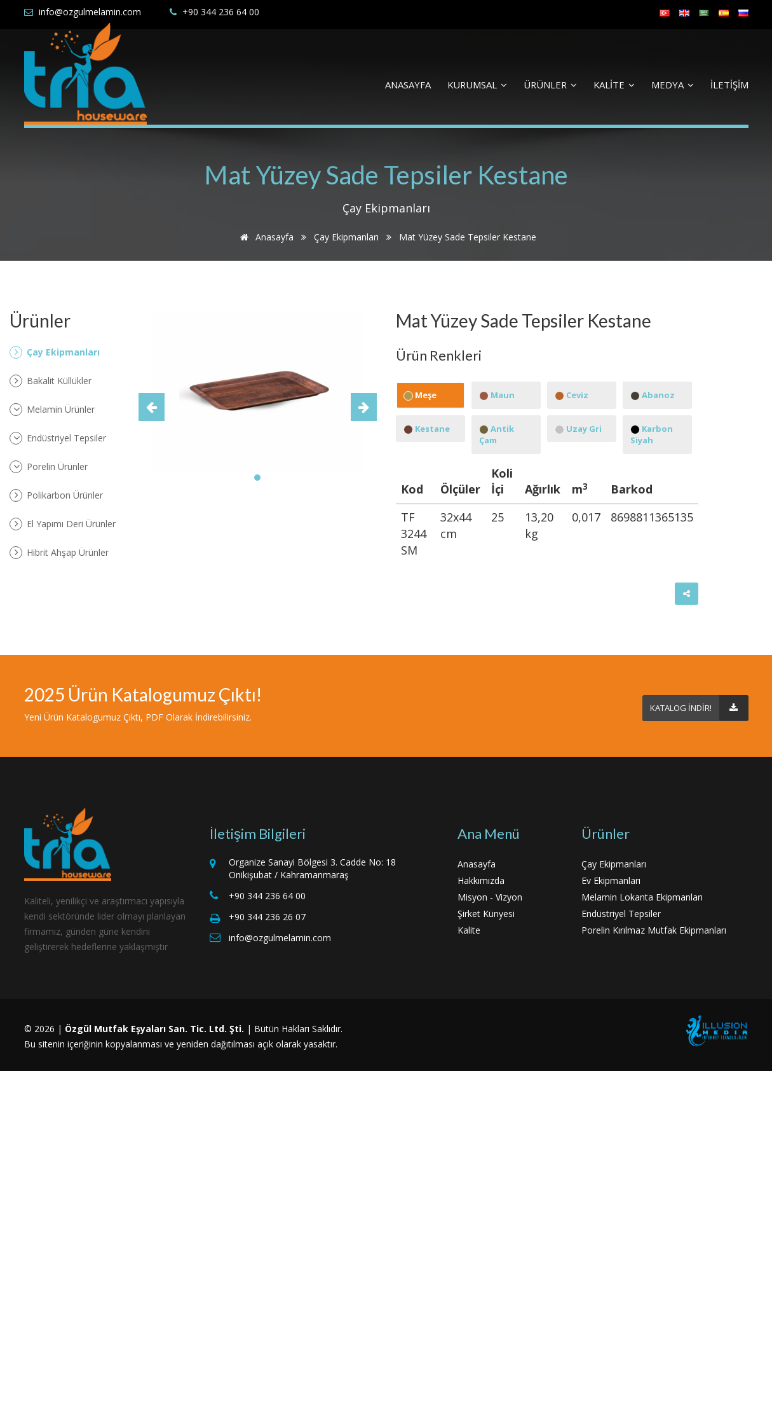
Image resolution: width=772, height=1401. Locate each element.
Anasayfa (265, 237)
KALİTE (614, 84)
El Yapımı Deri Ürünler (63, 524)
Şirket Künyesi (486, 914)
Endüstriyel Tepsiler (58, 438)
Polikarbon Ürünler (56, 495)
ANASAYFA (408, 84)
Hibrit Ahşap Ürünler (59, 552)
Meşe (420, 395)
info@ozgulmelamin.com (90, 12)
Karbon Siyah (651, 434)
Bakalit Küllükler (50, 381)
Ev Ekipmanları (610, 880)
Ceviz (571, 395)
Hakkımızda (481, 880)
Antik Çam (496, 434)
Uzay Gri (578, 428)
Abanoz (652, 395)
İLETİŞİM (729, 84)
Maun (497, 395)
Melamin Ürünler (52, 409)
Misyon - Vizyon (489, 897)
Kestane (426, 428)
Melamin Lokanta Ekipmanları (642, 897)
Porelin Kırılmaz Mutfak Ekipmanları (653, 930)
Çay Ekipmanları (346, 237)
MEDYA (672, 84)
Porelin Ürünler (49, 466)
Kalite (468, 930)
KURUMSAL (477, 84)
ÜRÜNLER (550, 84)
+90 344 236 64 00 (220, 12)
